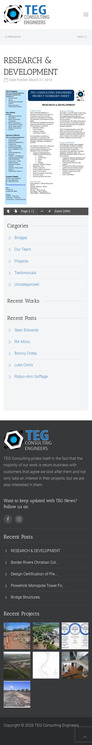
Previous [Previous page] (12, 36)
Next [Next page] (82, 36)
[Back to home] (26, 14)
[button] (86, 14)
